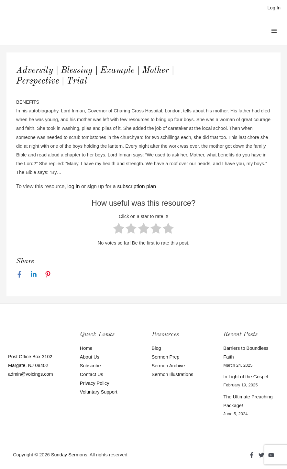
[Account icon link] (274, 8)
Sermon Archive (168, 365)
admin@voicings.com (30, 374)
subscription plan (136, 186)
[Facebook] (19, 274)
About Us (89, 357)
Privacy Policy (94, 383)
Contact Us (91, 374)
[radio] (118, 230)
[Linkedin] (33, 274)
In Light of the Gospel (245, 376)
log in (73, 186)
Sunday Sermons (69, 454)
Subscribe (90, 365)
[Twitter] (261, 455)
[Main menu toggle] (274, 30)
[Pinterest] (48, 274)
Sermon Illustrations (172, 374)
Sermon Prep (166, 357)
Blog (156, 348)
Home (86, 348)
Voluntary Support (98, 392)
